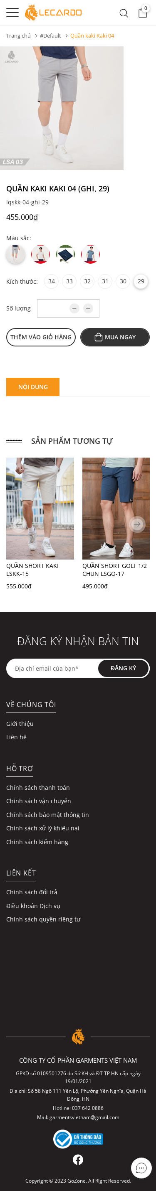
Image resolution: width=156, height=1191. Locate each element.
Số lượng (18, 308)
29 (141, 281)
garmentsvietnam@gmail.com (84, 1117)
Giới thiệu (20, 724)
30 (123, 281)
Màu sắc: (18, 238)
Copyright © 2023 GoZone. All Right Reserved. (78, 1180)
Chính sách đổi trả (31, 892)
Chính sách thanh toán (38, 787)
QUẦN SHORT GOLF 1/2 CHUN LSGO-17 (114, 570)
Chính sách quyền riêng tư (43, 919)
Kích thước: (22, 281)
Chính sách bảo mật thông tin (47, 815)
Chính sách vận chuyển (38, 801)
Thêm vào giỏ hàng (41, 337)
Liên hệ (16, 737)
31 (105, 281)
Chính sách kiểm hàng (37, 842)
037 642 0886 (88, 1108)
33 (69, 281)
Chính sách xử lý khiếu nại (42, 828)
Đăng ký (123, 668)
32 (87, 281)
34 (51, 281)
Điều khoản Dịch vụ (33, 906)
